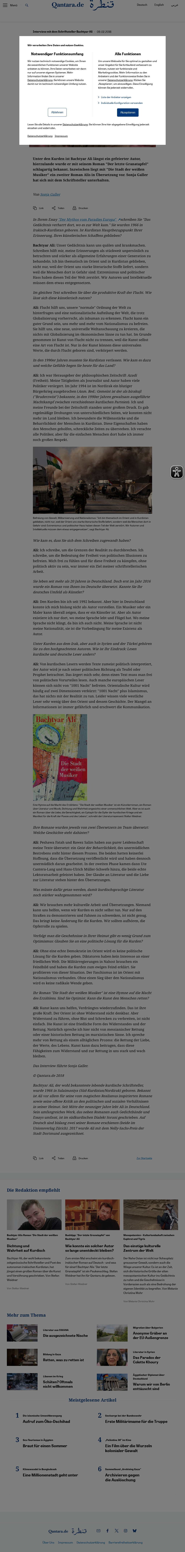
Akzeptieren (127, 112)
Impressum (61, 135)
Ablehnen (57, 112)
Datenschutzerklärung (40, 80)
